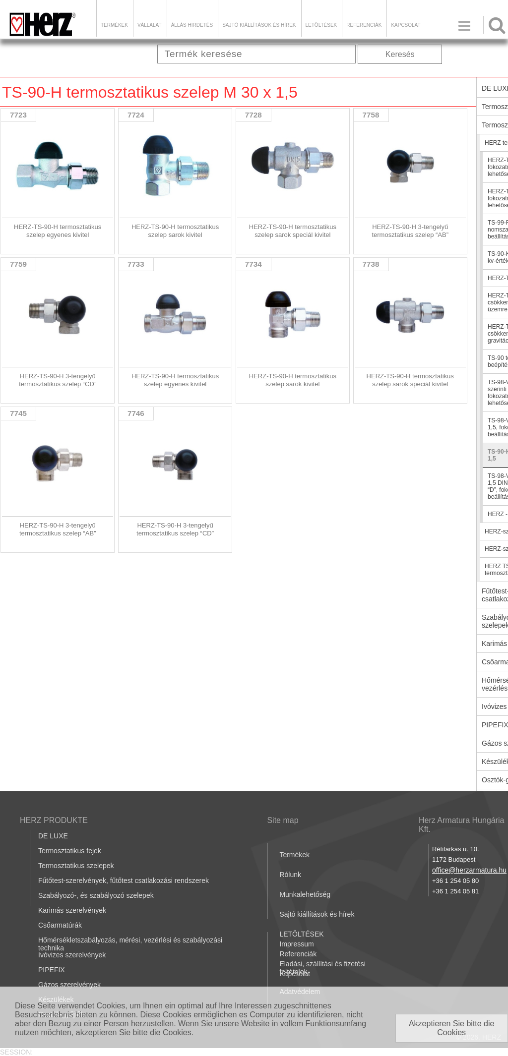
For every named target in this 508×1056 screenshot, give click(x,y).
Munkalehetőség (304, 894)
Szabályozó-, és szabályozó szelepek (96, 895)
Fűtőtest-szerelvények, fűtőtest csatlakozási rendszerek (123, 880)
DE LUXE (53, 836)
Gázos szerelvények (69, 985)
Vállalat (149, 25)
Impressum (296, 944)
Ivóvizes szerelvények (72, 955)
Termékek (114, 25)
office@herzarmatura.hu (469, 870)
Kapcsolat (405, 25)
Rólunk (290, 875)
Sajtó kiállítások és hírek (259, 25)
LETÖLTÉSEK (321, 25)
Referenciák (363, 25)
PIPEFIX (51, 970)
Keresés (400, 54)
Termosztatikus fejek (69, 851)
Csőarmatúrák (60, 925)
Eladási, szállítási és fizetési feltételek (322, 968)
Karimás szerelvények (72, 910)
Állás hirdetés (192, 25)
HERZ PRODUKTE (54, 820)
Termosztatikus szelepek (76, 866)
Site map (282, 820)
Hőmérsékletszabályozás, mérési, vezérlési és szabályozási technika (130, 944)
